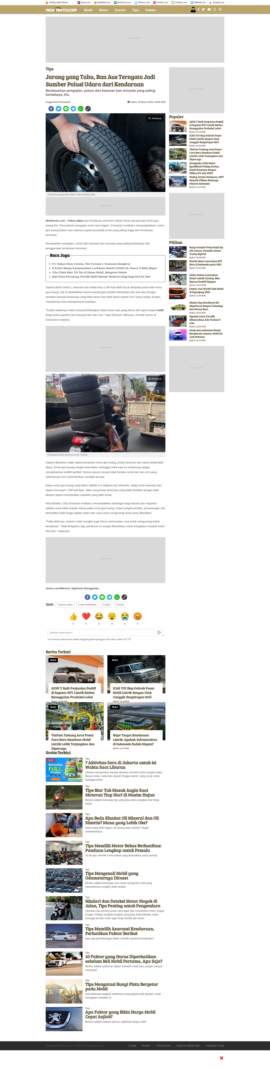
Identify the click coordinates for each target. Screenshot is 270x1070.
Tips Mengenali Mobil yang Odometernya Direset (111, 875)
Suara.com (85, 2)
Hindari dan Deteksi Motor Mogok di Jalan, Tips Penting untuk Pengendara (122, 903)
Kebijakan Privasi (215, 1045)
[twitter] (58, 108)
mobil (160, 310)
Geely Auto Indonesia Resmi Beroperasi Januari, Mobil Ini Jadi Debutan (205, 333)
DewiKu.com (162, 2)
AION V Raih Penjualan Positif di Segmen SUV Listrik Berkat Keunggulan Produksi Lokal (73, 692)
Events (120, 10)
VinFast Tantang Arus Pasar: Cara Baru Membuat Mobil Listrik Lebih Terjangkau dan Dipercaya (72, 742)
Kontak (132, 1045)
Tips (135, 10)
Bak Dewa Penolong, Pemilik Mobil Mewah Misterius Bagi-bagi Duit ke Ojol (101, 276)
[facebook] (51, 108)
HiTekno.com (144, 2)
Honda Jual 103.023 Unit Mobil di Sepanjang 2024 (206, 290)
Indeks (150, 10)
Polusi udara (75, 220)
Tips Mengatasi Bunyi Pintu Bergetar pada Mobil (121, 986)
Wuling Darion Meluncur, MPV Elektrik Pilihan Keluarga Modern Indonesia (206, 180)
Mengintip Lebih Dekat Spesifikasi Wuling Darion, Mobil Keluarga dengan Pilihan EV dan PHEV (204, 168)
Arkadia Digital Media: (58, 2)
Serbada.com (218, 2)
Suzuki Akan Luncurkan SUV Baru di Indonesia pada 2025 (205, 262)
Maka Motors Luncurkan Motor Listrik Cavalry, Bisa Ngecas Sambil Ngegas (204, 278)
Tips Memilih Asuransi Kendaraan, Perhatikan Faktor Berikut (119, 931)
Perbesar (155, 118)
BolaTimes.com (124, 2)
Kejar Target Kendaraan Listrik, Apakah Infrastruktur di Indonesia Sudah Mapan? (135, 739)
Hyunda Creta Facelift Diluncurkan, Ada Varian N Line (204, 320)
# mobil (106, 604)
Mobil (88, 10)
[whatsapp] (80, 108)
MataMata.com (104, 2)
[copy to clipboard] (88, 108)
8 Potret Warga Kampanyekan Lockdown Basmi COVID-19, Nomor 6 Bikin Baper (104, 268)
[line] (66, 108)
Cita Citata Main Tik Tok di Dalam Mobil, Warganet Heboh (89, 272)
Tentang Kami (163, 1045)
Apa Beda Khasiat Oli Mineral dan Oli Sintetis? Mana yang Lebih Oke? (122, 820)
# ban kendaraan (87, 604)
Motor (103, 10)
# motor (120, 604)
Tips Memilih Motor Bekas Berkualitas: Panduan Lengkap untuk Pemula (123, 848)
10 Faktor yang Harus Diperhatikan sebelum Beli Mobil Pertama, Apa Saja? (123, 958)
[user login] (193, 9)
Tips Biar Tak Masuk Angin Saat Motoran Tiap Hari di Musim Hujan (120, 792)
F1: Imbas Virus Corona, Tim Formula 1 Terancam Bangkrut (91, 263)
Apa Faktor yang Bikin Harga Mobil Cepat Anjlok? (120, 1014)
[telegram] (73, 108)
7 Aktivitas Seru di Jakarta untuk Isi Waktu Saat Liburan (120, 764)
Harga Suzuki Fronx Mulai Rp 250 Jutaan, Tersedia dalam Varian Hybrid (206, 251)
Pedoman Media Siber (188, 1045)
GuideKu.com (181, 2)
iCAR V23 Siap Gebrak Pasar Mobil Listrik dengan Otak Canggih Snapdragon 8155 (133, 692)
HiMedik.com (200, 2)
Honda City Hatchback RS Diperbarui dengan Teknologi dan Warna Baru (206, 306)
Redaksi (146, 1045)
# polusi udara (65, 604)
